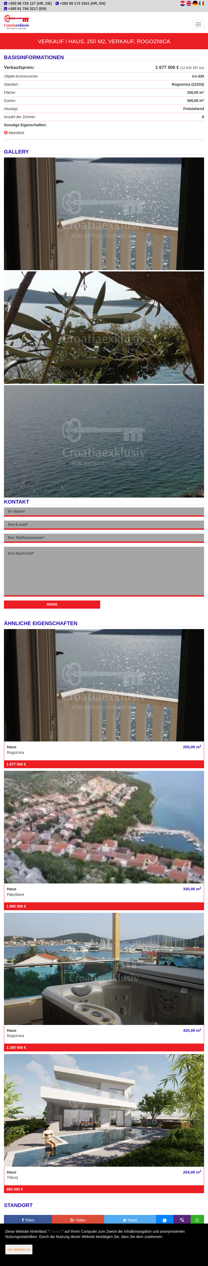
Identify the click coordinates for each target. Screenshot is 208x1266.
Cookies (55, 1231)
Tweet (130, 1220)
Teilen (28, 1220)
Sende (52, 604)
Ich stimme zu (19, 1249)
